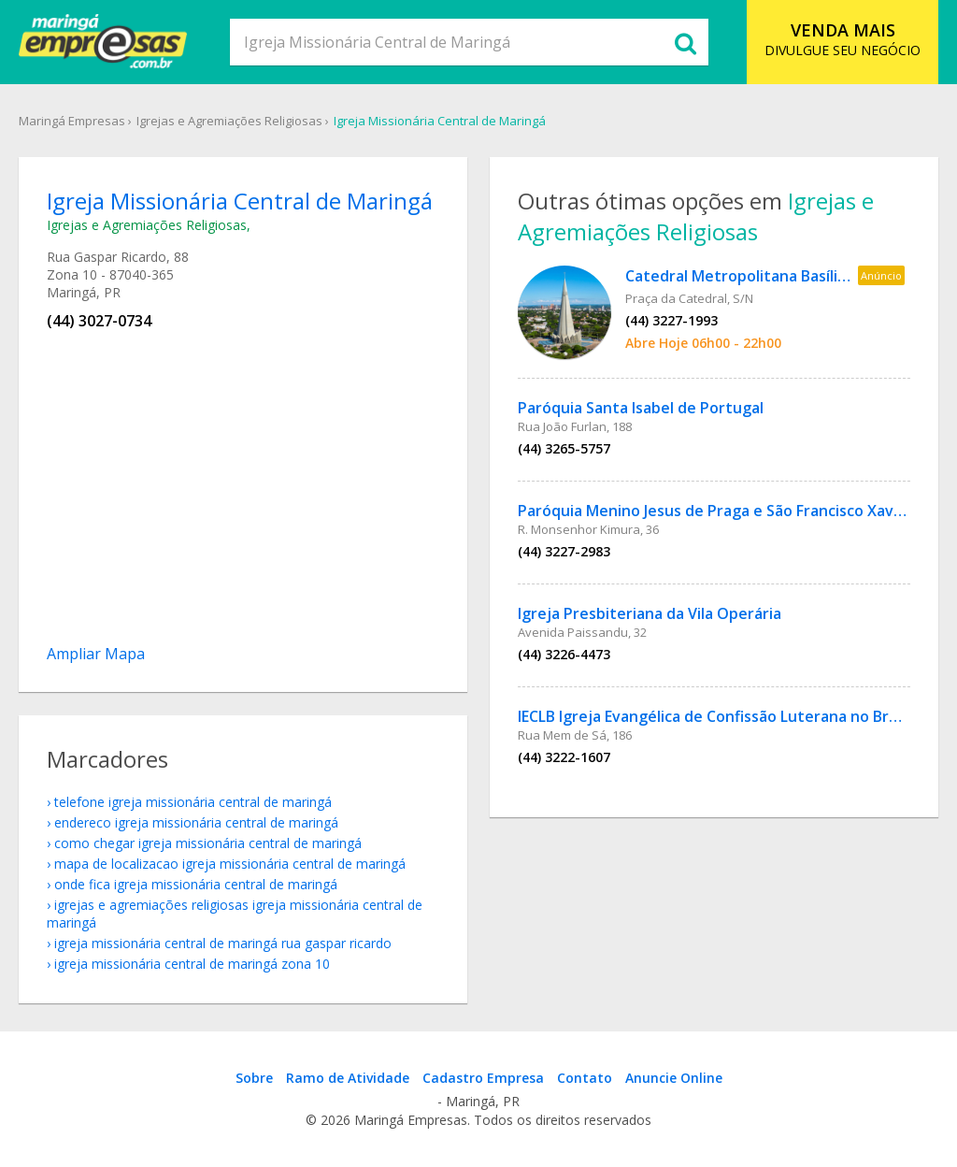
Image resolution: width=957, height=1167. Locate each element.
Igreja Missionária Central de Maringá (440, 120)
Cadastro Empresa (483, 1078)
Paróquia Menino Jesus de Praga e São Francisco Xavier (715, 510)
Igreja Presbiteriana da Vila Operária (649, 613)
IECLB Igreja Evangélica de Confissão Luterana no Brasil (715, 716)
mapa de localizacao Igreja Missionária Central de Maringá (230, 863)
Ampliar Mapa (96, 653)
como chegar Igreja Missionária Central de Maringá (208, 843)
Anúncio (881, 275)
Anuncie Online (673, 1078)
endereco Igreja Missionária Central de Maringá (196, 822)
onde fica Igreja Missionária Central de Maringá (195, 884)
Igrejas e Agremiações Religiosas (229, 120)
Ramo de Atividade (347, 1078)
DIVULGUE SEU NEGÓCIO (842, 39)
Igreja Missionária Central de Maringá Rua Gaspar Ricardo (223, 943)
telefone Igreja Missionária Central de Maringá (193, 802)
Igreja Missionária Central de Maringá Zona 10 (192, 963)
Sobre (254, 1078)
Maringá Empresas (72, 120)
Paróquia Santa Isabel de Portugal (641, 407)
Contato (584, 1078)
